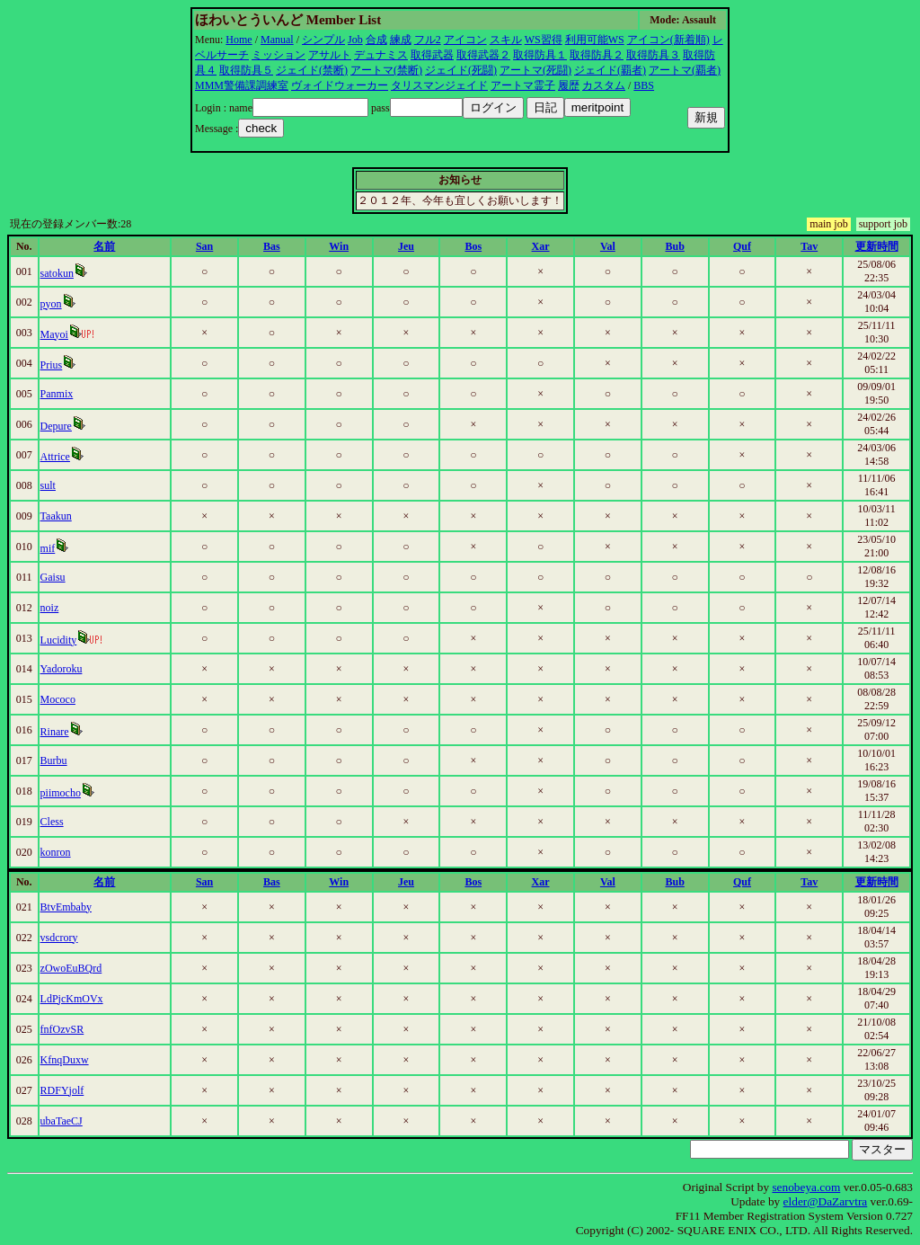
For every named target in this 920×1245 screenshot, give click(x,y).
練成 (400, 39)
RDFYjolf (62, 1090)
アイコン (465, 39)
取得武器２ (483, 55)
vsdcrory (59, 937)
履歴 (568, 85)
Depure (56, 426)
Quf (742, 246)
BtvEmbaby (66, 907)
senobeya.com (806, 1187)
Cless (52, 821)
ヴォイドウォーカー (339, 85)
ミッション (278, 55)
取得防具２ (597, 55)
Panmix (57, 393)
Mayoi (54, 334)
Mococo (57, 699)
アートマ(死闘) (535, 70)
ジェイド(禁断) (312, 70)
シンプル (323, 39)
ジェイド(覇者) (610, 70)
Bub (674, 246)
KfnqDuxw (64, 1060)
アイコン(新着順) (668, 39)
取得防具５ (246, 70)
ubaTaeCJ (61, 1121)
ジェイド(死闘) (461, 70)
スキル (506, 39)
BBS (643, 85)
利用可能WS (594, 39)
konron (55, 852)
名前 (104, 246)
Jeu (406, 246)
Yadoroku (61, 669)
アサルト (329, 55)
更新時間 (876, 246)
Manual (277, 39)
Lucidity (58, 640)
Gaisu (53, 577)
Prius (51, 365)
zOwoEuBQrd (71, 968)
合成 (376, 39)
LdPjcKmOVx (71, 998)
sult (48, 485)
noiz (49, 607)
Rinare (54, 731)
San (204, 246)
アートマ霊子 (523, 85)
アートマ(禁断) (386, 70)
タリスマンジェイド (439, 85)
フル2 (427, 39)
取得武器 (432, 55)
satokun (57, 273)
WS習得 (543, 39)
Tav (809, 246)
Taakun (56, 516)
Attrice (55, 456)
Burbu (53, 760)
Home (239, 39)
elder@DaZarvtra (825, 1201)
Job (355, 39)
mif (48, 548)
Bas (271, 246)
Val (607, 246)
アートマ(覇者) (685, 70)
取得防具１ (540, 55)
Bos (473, 246)
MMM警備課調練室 (241, 85)
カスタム (603, 85)
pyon (51, 304)
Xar (541, 246)
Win (339, 246)
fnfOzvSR (62, 1029)
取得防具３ (653, 55)
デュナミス (381, 55)
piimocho (60, 793)
